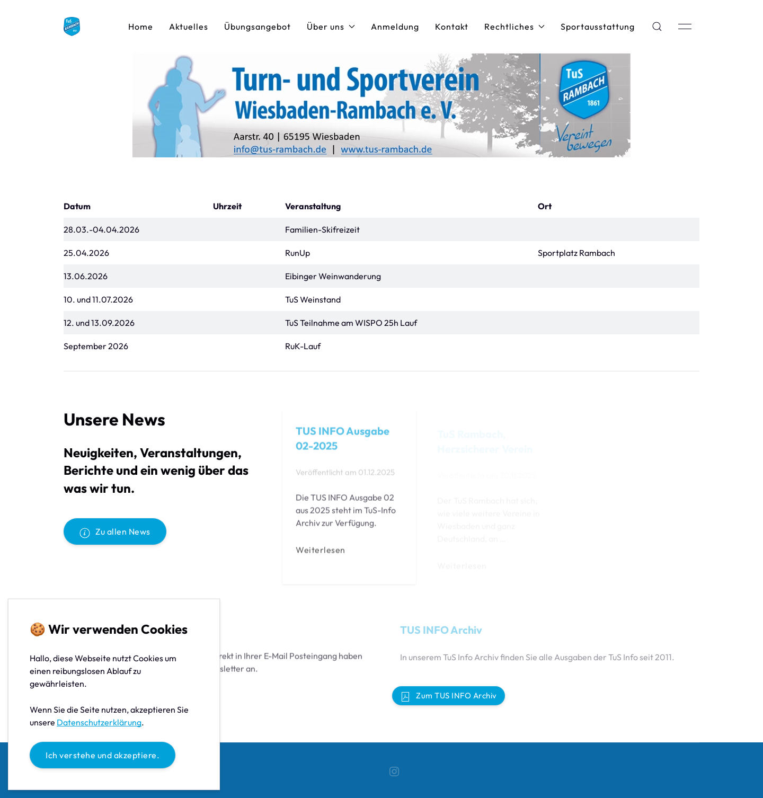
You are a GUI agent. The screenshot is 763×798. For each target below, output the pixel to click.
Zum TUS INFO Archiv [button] (448, 696)
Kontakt (451, 26)
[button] (657, 26)
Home (140, 26)
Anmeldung (395, 26)
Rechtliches (514, 26)
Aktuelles (188, 26)
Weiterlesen (320, 551)
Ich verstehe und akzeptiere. (102, 755)
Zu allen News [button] (114, 532)
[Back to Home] (72, 26)
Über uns (331, 26)
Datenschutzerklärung (99, 722)
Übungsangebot (257, 26)
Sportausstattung (598, 26)
